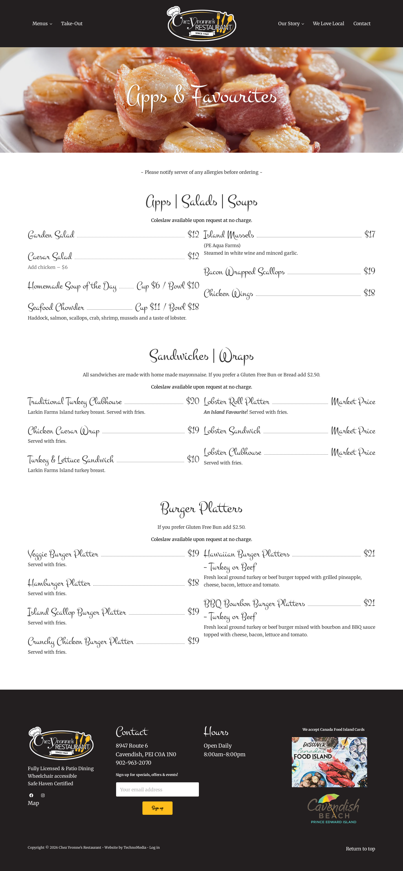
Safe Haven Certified (50, 784)
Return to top (360, 849)
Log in (154, 848)
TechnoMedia (135, 848)
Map (33, 803)
